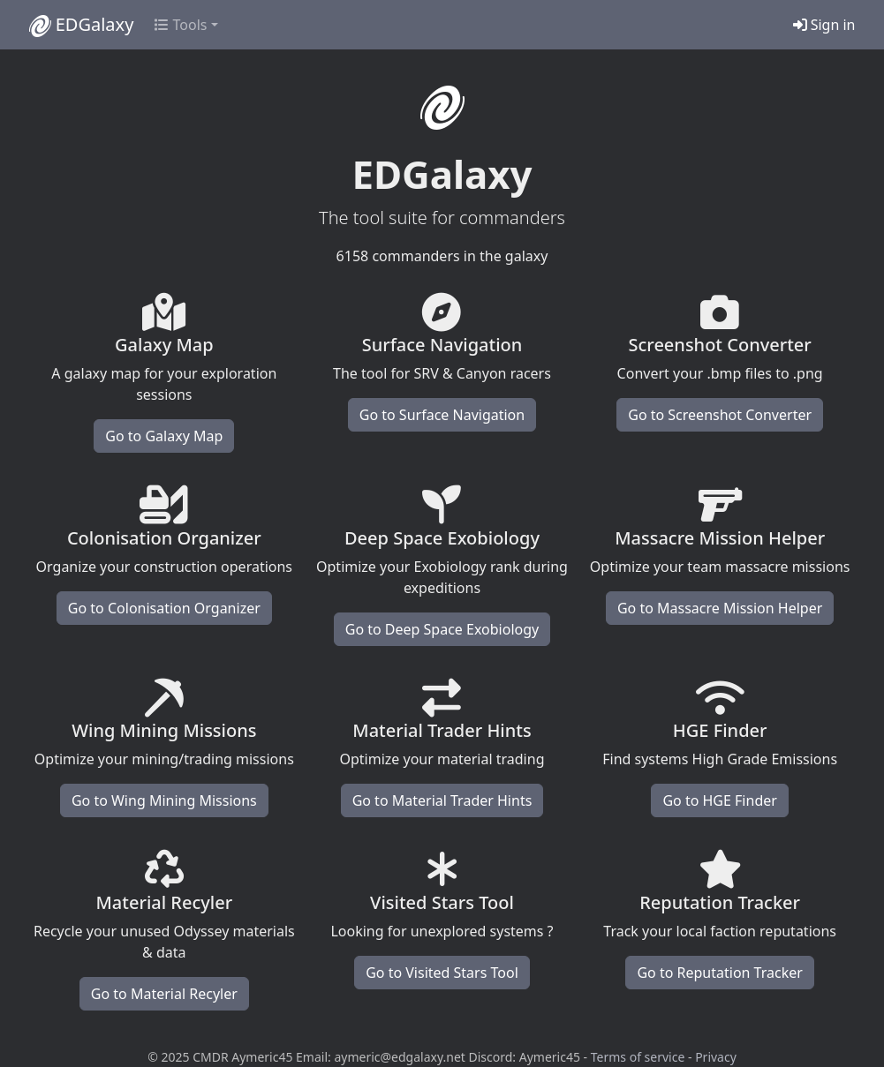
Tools (181, 24)
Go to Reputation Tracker (719, 972)
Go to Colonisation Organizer (164, 608)
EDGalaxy (81, 24)
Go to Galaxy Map (164, 436)
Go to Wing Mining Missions (164, 800)
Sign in (824, 24)
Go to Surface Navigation (442, 415)
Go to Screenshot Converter (720, 415)
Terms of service (638, 1056)
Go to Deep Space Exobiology (442, 629)
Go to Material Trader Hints (442, 800)
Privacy (716, 1056)
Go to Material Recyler (164, 993)
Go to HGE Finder (719, 800)
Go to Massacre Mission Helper (719, 608)
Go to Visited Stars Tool (442, 972)
